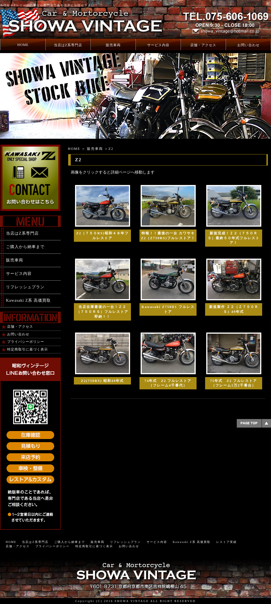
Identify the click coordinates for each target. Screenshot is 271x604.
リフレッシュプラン (25, 287)
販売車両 (113, 45)
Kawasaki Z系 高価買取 (28, 300)
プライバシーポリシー (25, 342)
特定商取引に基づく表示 (27, 349)
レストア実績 (226, 541)
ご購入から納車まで (25, 247)
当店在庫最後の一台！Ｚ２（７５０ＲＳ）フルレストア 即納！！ (102, 312)
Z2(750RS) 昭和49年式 (102, 381)
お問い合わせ (248, 45)
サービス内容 (158, 45)
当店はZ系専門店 (68, 45)
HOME (23, 45)
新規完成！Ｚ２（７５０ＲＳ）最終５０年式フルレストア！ (234, 238)
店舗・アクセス (203, 45)
